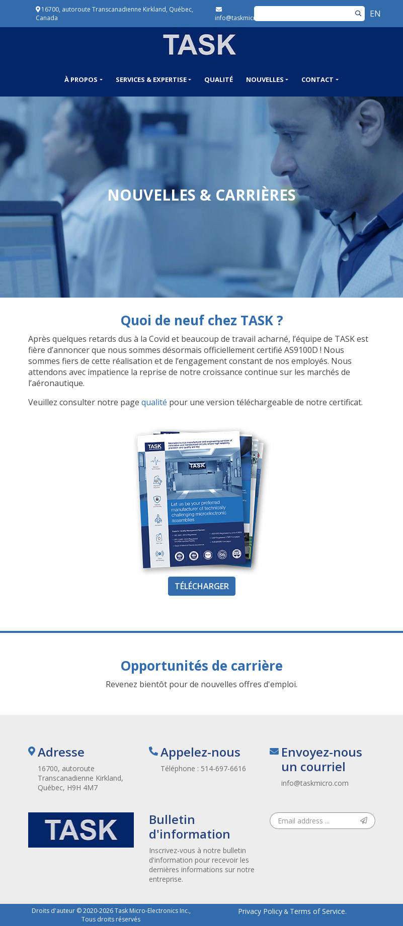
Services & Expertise (151, 79)
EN (375, 13)
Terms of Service (317, 911)
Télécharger (202, 586)
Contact (317, 79)
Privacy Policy (260, 911)
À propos (81, 79)
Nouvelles (265, 79)
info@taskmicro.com (315, 783)
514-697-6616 (223, 768)
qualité (154, 402)
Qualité (218, 79)
